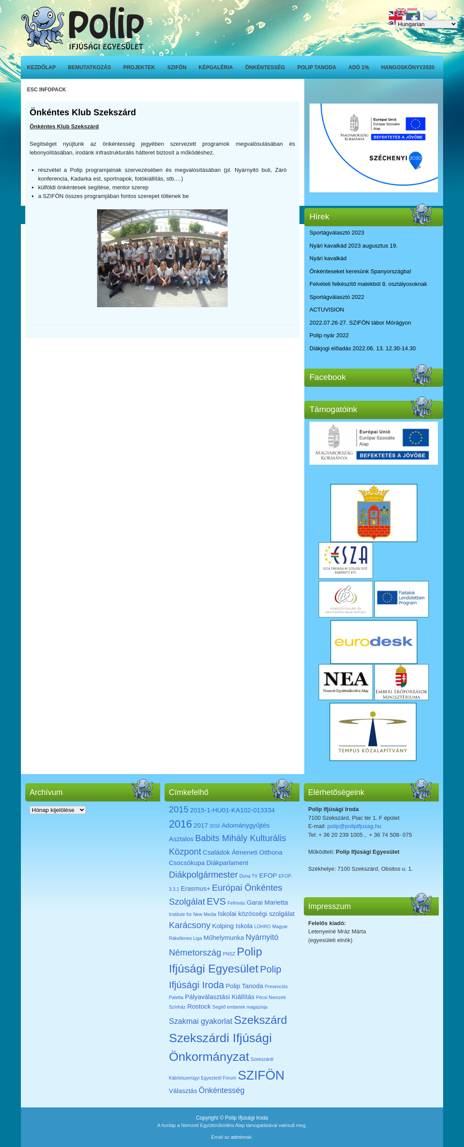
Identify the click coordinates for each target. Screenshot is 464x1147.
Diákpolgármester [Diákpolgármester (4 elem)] (203, 874)
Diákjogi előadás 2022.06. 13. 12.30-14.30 (362, 348)
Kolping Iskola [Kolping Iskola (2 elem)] (232, 925)
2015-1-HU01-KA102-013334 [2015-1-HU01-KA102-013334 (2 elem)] (232, 810)
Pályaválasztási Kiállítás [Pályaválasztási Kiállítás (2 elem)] (220, 996)
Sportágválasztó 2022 (336, 297)
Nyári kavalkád (327, 258)
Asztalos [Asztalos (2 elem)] (181, 838)
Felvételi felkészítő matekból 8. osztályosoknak (368, 284)
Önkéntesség (265, 67)
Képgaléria (215, 67)
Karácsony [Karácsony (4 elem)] (190, 925)
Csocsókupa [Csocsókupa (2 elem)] (187, 862)
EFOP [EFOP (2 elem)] (268, 875)
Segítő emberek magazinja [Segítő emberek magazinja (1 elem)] (240, 1006)
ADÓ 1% (359, 67)
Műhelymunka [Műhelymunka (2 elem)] (223, 937)
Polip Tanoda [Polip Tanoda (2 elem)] (244, 985)
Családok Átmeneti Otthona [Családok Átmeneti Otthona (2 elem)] (242, 852)
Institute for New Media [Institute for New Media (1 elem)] (192, 914)
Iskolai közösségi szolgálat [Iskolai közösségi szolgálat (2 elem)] (256, 913)
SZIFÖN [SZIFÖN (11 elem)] (261, 1075)
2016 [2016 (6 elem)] (180, 824)
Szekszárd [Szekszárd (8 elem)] (260, 1019)
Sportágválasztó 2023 (336, 232)
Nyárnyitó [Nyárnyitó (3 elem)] (261, 937)
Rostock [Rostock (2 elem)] (199, 1006)
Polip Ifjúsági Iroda (246, 1118)
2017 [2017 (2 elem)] (201, 825)
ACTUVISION (326, 309)
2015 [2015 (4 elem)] (178, 809)
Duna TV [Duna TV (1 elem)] (248, 876)
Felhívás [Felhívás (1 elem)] (236, 903)
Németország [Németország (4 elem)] (195, 952)
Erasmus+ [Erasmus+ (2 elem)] (195, 888)
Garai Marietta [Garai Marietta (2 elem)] (267, 902)
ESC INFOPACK (46, 90)
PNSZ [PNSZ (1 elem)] (229, 953)
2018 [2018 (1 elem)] (215, 825)
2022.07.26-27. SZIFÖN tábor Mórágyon (360, 322)
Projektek (139, 67)
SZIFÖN (176, 67)
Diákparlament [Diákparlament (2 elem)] (227, 862)
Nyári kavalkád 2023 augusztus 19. (353, 245)
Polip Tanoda (316, 67)
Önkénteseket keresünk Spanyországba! (360, 271)
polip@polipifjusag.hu (354, 826)
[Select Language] (426, 24)
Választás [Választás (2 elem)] (183, 1090)
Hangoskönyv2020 (407, 67)
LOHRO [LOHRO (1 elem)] (262, 926)
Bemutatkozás (89, 67)
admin (237, 1137)
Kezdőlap (41, 67)
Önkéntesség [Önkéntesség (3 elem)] (222, 1090)
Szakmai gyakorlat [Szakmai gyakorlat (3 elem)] (200, 1021)
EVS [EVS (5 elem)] (216, 901)
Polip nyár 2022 (329, 335)
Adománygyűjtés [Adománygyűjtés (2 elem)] (246, 825)
